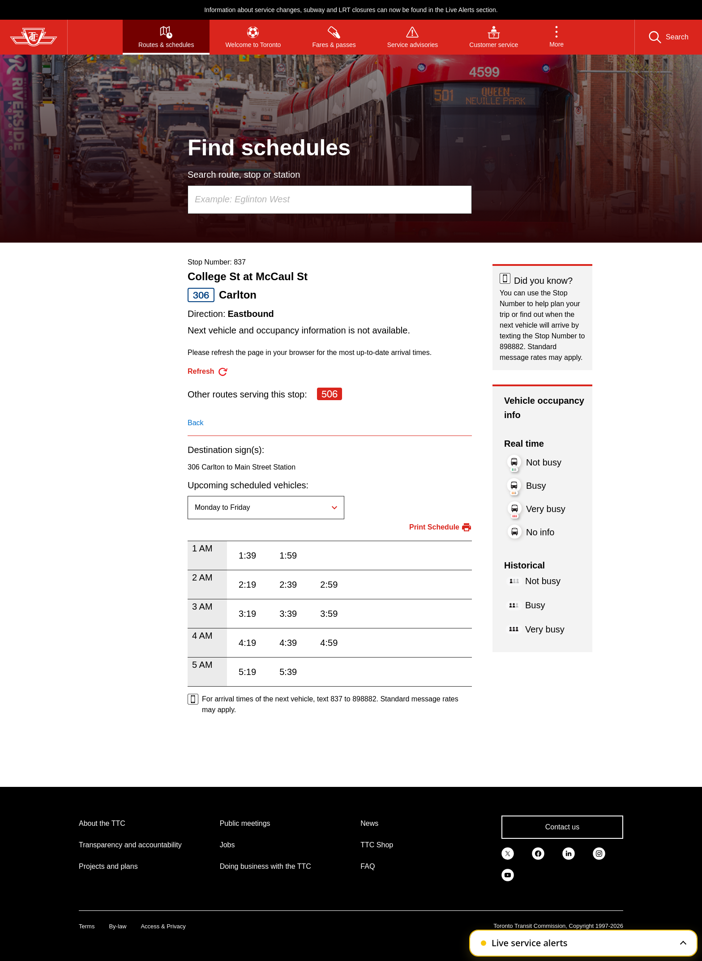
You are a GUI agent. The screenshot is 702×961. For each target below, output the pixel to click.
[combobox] (330, 199)
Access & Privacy (163, 926)
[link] (507, 853)
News (369, 823)
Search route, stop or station (244, 174)
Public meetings (245, 823)
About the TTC (102, 823)
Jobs (227, 845)
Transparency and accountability (130, 845)
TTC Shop (376, 845)
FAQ (367, 866)
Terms (86, 926)
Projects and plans (108, 866)
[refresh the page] (208, 371)
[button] (556, 37)
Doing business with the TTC (265, 866)
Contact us (562, 827)
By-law (117, 926)
